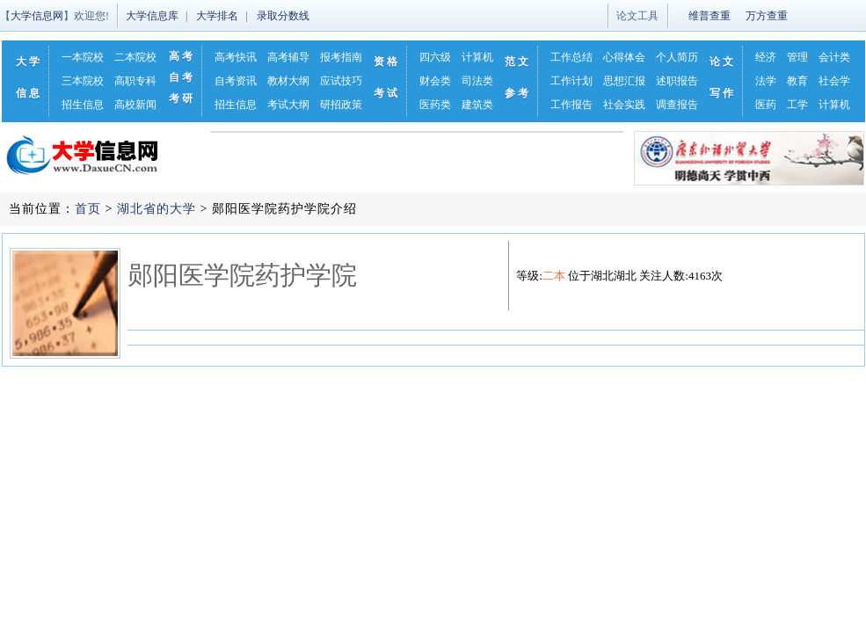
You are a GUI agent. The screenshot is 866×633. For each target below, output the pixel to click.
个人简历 (677, 57)
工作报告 (571, 104)
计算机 (477, 57)
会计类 (834, 57)
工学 (797, 104)
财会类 (435, 81)
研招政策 (341, 104)
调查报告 (677, 104)
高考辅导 (288, 57)
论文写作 (723, 77)
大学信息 (29, 77)
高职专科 (135, 81)
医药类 (435, 104)
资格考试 (387, 77)
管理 (797, 57)
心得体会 (624, 57)
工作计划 (571, 81)
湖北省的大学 (156, 208)
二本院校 (135, 57)
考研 (182, 98)
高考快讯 (236, 57)
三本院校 (83, 81)
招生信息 (83, 104)
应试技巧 (341, 81)
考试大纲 (288, 104)
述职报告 (677, 81)
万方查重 (767, 16)
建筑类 (477, 104)
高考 (182, 56)
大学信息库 (152, 16)
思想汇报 (624, 81)
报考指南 (341, 57)
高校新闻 (135, 104)
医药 (765, 104)
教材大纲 (288, 81)
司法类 (477, 81)
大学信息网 (37, 16)
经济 (765, 57)
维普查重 (709, 16)
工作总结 (571, 57)
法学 (765, 81)
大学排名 (217, 16)
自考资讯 (236, 81)
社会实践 (624, 104)
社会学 (834, 81)
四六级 (435, 57)
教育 (797, 81)
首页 (88, 208)
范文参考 (518, 77)
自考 (182, 77)
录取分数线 (283, 16)
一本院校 (83, 57)
